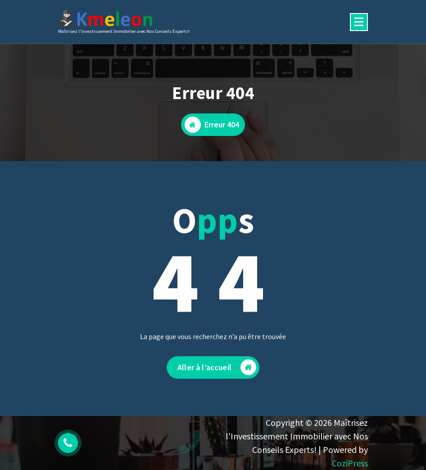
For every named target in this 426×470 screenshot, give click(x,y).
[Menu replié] (359, 22)
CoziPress (350, 463)
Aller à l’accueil (216, 370)
